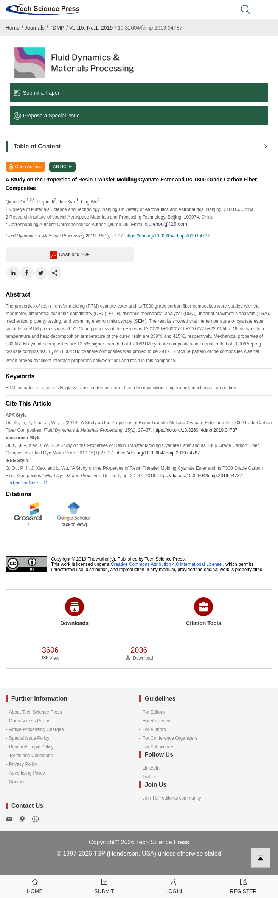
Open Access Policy (29, 720)
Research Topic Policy (31, 747)
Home (13, 28)
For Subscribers (159, 747)
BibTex (12, 483)
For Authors (154, 729)
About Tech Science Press (35, 712)
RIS (43, 483)
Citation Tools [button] (203, 611)
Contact (17, 781)
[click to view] (73, 524)
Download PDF (70, 255)
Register (243, 885)
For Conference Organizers (170, 738)
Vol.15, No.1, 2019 (91, 28)
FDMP (57, 28)
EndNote (29, 483)
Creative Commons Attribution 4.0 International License (166, 564)
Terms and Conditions (31, 755)
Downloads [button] (74, 611)
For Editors (154, 712)
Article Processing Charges (36, 729)
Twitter (149, 776)
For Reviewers (157, 720)
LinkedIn (151, 768)
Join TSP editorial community (172, 798)
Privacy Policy (23, 764)
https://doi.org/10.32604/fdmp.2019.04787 (168, 236)
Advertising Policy (27, 773)
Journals (35, 28)
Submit (104, 885)
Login (174, 885)
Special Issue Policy (29, 738)
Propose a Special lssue (47, 115)
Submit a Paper (37, 93)
